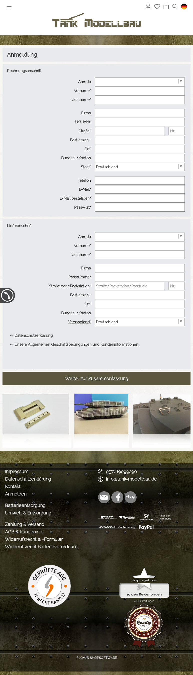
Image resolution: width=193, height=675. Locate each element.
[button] (9, 6)
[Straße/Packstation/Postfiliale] (129, 286)
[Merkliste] (157, 6)
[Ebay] (130, 497)
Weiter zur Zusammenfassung (96, 378)
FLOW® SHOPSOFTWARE (96, 658)
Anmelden (15, 494)
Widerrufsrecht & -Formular (34, 539)
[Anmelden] (148, 6)
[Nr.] (177, 131)
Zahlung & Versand (24, 524)
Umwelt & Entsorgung (28, 512)
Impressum (16, 471)
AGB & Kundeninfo (24, 531)
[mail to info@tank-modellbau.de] (104, 497)
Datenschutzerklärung (28, 479)
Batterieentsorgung (25, 505)
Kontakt (12, 486)
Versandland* (79, 322)
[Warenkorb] (166, 6)
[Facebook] (117, 497)
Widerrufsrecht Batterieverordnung (41, 546)
